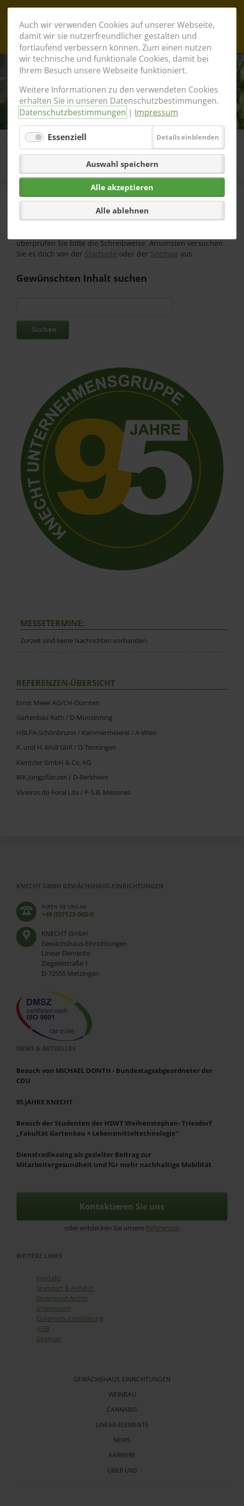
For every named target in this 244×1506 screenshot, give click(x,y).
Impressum (156, 112)
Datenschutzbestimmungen (72, 112)
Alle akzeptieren (122, 187)
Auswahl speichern (122, 164)
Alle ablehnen (122, 210)
